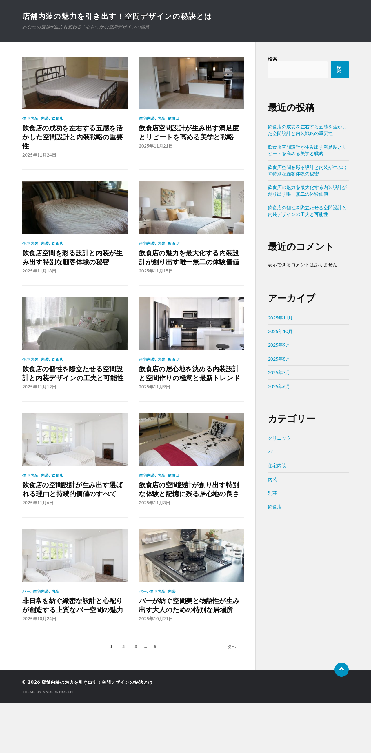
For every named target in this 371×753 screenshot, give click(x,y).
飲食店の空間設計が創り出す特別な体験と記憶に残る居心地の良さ (188, 521)
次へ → (234, 696)
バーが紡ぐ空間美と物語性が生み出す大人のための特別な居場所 (188, 649)
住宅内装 (30, 118)
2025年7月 (279, 372)
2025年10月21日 (156, 669)
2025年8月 (279, 358)
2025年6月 (279, 386)
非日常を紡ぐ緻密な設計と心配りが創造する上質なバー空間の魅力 (71, 649)
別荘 (272, 493)
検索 (272, 58)
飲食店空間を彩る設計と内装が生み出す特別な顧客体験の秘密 (71, 266)
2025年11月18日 (39, 285)
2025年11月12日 (39, 413)
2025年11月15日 (156, 285)
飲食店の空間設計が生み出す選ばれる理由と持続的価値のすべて (71, 521)
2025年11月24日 (39, 157)
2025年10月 (280, 331)
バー (26, 629)
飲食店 (57, 118)
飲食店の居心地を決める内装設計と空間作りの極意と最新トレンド (188, 394)
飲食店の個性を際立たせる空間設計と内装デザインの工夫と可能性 (71, 394)
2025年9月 (279, 345)
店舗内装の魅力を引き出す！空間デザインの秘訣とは (121, 16)
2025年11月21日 (156, 157)
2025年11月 (280, 317)
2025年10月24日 (39, 669)
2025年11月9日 (154, 413)
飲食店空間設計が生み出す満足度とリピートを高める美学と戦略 (191, 138)
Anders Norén (58, 741)
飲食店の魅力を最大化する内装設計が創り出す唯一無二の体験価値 (188, 266)
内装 (45, 118)
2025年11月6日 (38, 541)
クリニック (279, 438)
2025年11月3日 (154, 541)
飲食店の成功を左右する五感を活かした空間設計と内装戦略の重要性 (71, 138)
